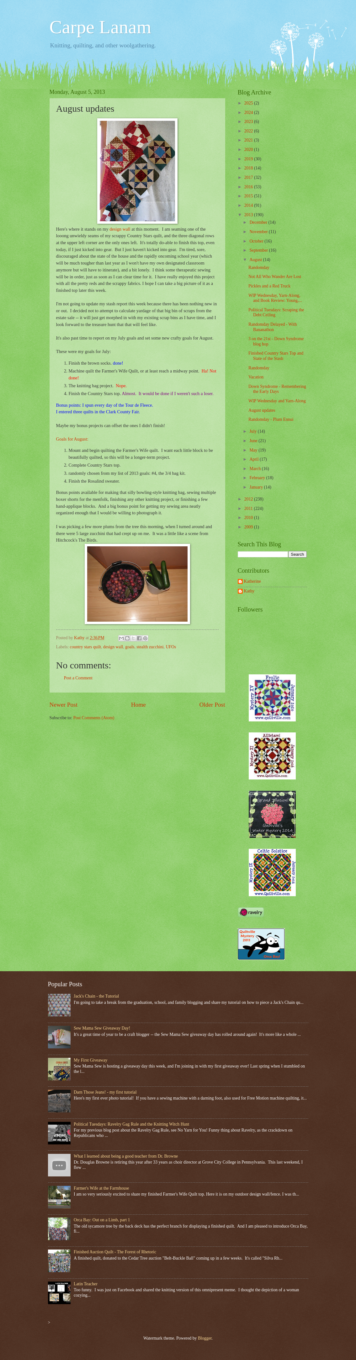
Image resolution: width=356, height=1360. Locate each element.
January (256, 487)
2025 (249, 103)
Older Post (212, 704)
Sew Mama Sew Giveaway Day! (102, 1028)
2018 (249, 168)
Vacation (255, 377)
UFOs (171, 647)
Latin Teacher (86, 1284)
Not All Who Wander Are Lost (274, 276)
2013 (249, 214)
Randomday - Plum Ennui (271, 419)
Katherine (252, 581)
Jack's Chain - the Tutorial (96, 996)
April (254, 459)
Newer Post (64, 704)
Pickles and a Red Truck (269, 286)
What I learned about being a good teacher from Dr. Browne (126, 1156)
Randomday (258, 267)
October (256, 241)
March (255, 468)
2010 (249, 517)
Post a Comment (78, 678)
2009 (249, 527)
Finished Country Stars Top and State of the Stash (275, 356)
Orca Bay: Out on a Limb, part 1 (102, 1220)
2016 (249, 187)
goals (129, 647)
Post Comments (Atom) (93, 717)
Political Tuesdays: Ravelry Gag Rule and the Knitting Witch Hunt (131, 1124)
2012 (249, 499)
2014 (249, 205)
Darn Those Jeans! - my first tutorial (105, 1092)
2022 (249, 131)
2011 (249, 508)
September (259, 250)
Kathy (249, 591)
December (258, 222)
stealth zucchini (149, 647)
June (253, 440)
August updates (261, 410)
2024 (249, 112)
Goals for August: (72, 439)
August (256, 259)
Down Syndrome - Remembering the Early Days (277, 389)
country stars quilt (85, 647)
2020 (249, 149)
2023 (249, 121)
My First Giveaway (90, 1060)
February (257, 477)
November (259, 231)
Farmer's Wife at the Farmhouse (101, 1188)
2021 (249, 140)
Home (138, 704)
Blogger (205, 1338)
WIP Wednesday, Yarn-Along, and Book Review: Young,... (275, 298)
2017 (249, 177)
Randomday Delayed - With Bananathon (272, 327)
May (253, 450)
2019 (249, 159)
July (253, 431)
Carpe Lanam (100, 27)
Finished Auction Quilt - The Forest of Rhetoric (115, 1252)
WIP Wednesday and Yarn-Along (277, 401)
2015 (249, 196)
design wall (119, 229)
